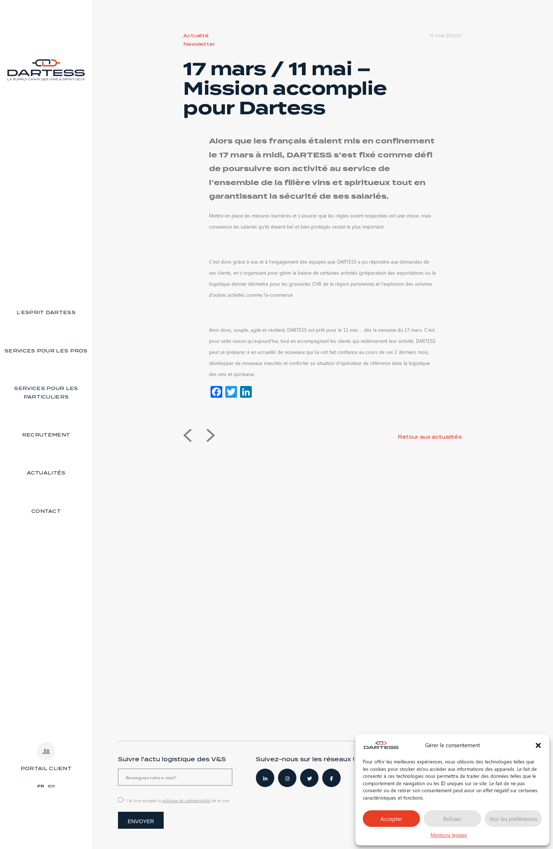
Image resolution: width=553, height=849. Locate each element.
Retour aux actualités (430, 437)
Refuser (452, 818)
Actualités (46, 473)
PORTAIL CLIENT (46, 768)
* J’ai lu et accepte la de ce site (176, 800)
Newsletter (199, 44)
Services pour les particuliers (46, 393)
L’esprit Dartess (46, 312)
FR (40, 786)
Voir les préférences (513, 818)
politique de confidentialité (186, 800)
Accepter (391, 818)
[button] (538, 745)
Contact (46, 511)
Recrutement (46, 435)
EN (51, 786)
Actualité (196, 35)
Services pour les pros (46, 351)
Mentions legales (449, 835)
